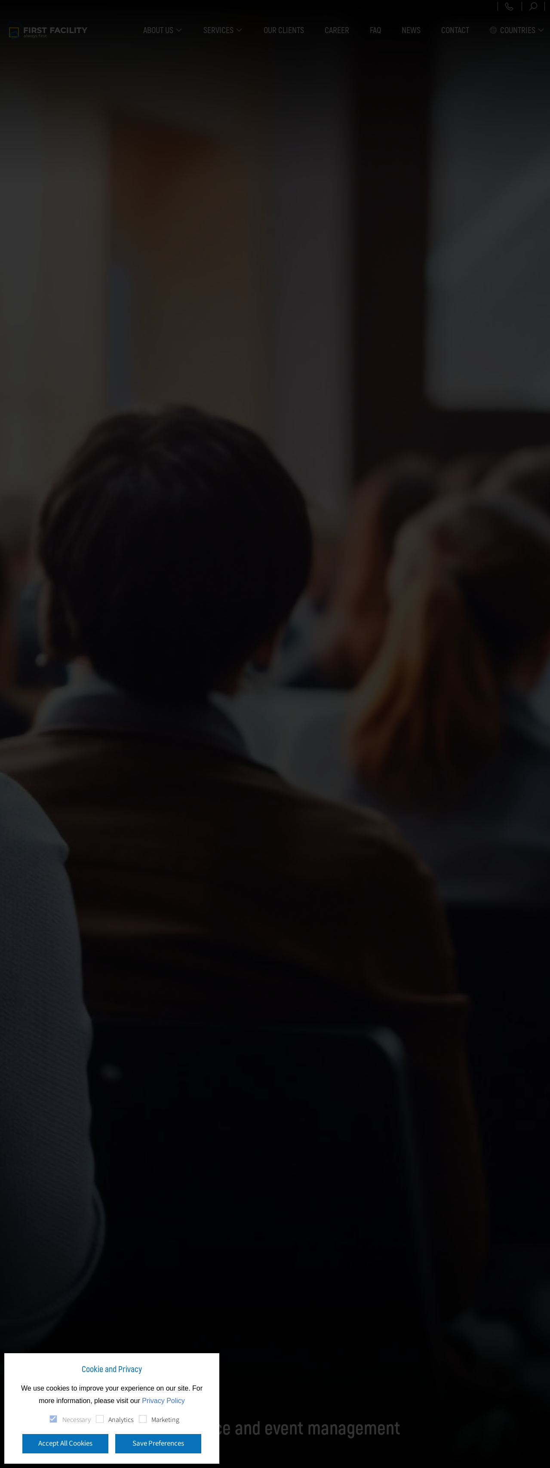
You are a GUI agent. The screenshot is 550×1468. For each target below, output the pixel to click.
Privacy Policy (163, 1400)
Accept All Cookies (65, 1443)
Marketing (165, 1420)
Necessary (76, 1420)
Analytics (120, 1420)
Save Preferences (158, 1443)
